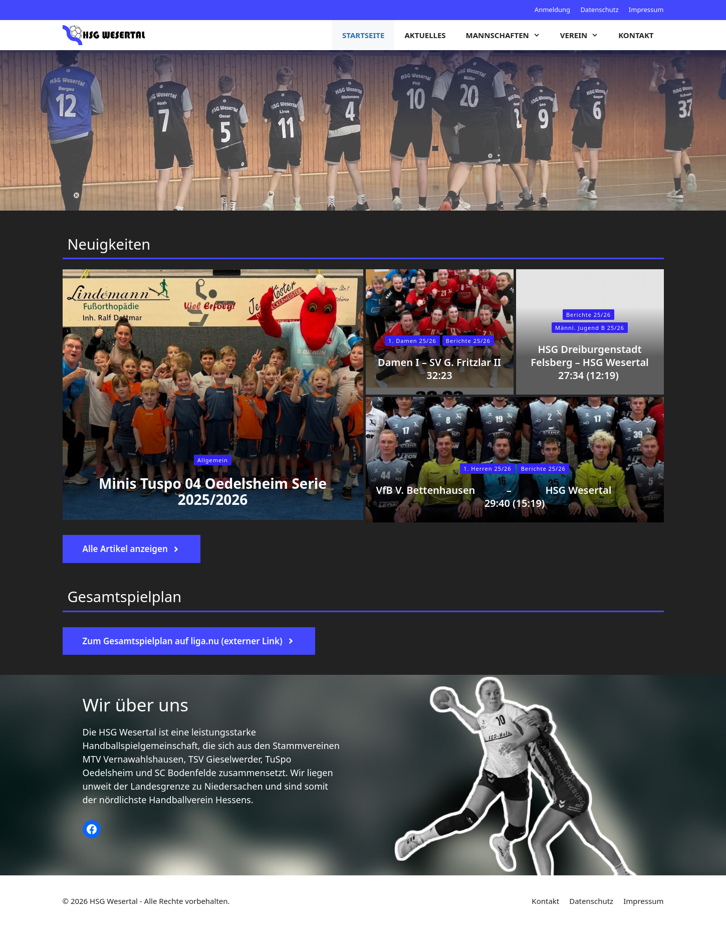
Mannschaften (508, 35)
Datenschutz (599, 9)
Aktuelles (424, 35)
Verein (584, 35)
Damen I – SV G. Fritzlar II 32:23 (439, 368)
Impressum (646, 9)
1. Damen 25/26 (412, 340)
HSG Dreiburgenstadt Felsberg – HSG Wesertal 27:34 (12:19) (590, 362)
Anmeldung (552, 9)
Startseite (363, 35)
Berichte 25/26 (543, 468)
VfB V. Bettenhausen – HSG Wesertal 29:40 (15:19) (514, 496)
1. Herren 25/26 (487, 468)
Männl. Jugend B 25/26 (589, 327)
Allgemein (212, 460)
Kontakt (635, 35)
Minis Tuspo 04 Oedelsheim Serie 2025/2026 (213, 491)
